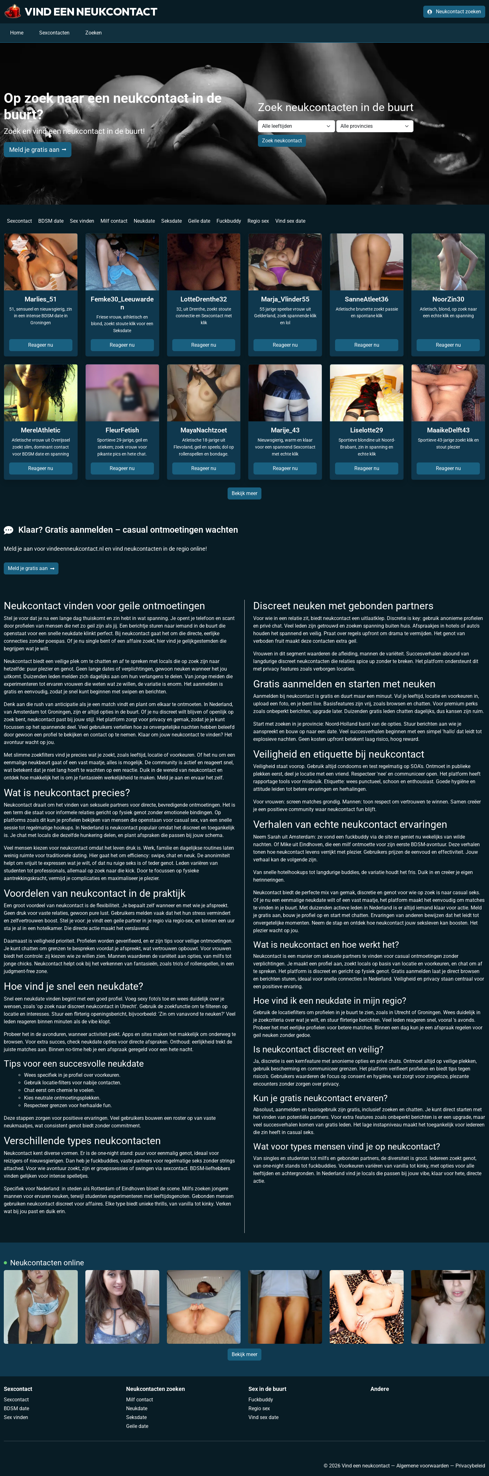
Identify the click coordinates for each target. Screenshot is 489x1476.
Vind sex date (290, 221)
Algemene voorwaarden (422, 1466)
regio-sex (183, 921)
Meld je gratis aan (37, 149)
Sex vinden (82, 221)
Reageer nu (40, 345)
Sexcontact (19, 221)
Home (16, 33)
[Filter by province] (374, 126)
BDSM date (51, 221)
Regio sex (258, 221)
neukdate (91, 1042)
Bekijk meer (244, 493)
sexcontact (175, 1168)
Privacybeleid (470, 1466)
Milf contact (114, 221)
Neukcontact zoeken (454, 12)
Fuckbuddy (229, 221)
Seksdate (171, 221)
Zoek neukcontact (282, 141)
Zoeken (93, 33)
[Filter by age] (296, 126)
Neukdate (144, 221)
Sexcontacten (54, 33)
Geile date (199, 221)
